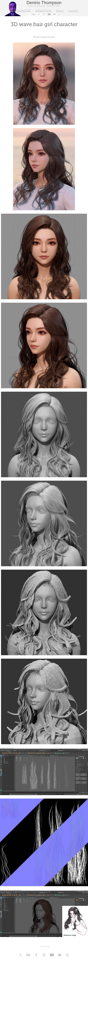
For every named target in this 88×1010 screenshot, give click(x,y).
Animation (43, 10)
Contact (73, 10)
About (60, 10)
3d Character (20, 10)
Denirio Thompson (44, 2)
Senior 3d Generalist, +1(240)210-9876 (44, 6)
